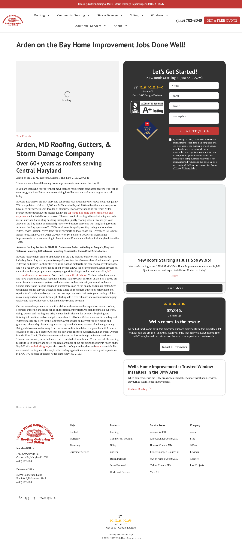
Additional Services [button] (88, 26)
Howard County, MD (161, 445)
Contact (74, 432)
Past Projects (197, 465)
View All (154, 472)
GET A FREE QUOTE (222, 20)
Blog (192, 438)
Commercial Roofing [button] (71, 15)
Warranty (75, 438)
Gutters (114, 452)
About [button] (118, 26)
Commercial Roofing (121, 438)
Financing (75, 445)
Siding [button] (134, 15)
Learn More (174, 288)
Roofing (114, 432)
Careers (194, 458)
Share (174, 275)
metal (98, 346)
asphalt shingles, (40, 346)
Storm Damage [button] (107, 15)
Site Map (128, 534)
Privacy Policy (190, 168)
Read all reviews (174, 347)
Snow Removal (118, 465)
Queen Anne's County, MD (164, 458)
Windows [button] (157, 15)
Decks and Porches (120, 472)
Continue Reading (140, 389)
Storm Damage (118, 458)
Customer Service (79, 452)
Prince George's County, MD (165, 452)
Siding (113, 445)
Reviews (194, 452)
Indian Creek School (75, 275)
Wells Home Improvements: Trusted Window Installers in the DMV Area (170, 369)
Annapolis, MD (158, 432)
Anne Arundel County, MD (164, 438)
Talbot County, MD (160, 465)
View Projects (23, 136)
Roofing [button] (39, 15)
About (193, 432)
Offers (193, 445)
